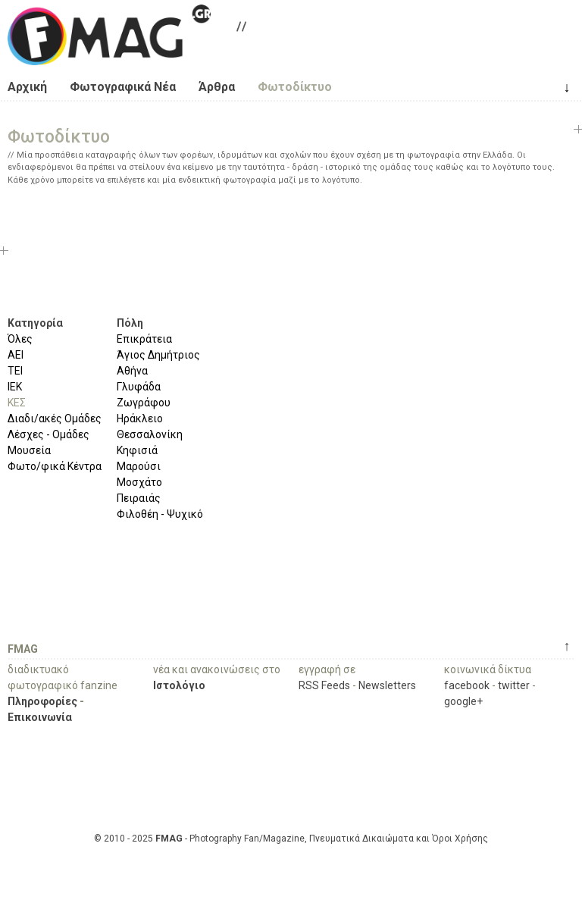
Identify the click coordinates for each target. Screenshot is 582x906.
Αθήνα (132, 371)
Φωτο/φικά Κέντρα (55, 466)
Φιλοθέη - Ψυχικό (160, 514)
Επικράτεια (144, 339)
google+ (463, 701)
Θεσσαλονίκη (150, 434)
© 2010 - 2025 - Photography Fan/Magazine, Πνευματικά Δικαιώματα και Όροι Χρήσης (291, 838)
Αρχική (27, 87)
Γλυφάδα (139, 387)
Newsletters (387, 685)
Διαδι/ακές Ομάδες (55, 418)
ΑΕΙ (15, 355)
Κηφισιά (137, 450)
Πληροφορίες (42, 701)
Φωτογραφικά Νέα (123, 87)
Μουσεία (29, 450)
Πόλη (130, 323)
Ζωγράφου (144, 403)
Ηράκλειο (140, 418)
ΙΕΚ (15, 387)
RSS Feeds (324, 685)
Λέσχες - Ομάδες (48, 434)
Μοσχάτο (139, 482)
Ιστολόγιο (179, 685)
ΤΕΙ (15, 371)
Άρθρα (217, 87)
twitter (514, 685)
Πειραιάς (139, 498)
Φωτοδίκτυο (295, 87)
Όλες (20, 339)
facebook (467, 685)
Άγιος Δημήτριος (158, 355)
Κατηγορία (35, 323)
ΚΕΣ (17, 403)
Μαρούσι (139, 466)
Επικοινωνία (40, 717)
